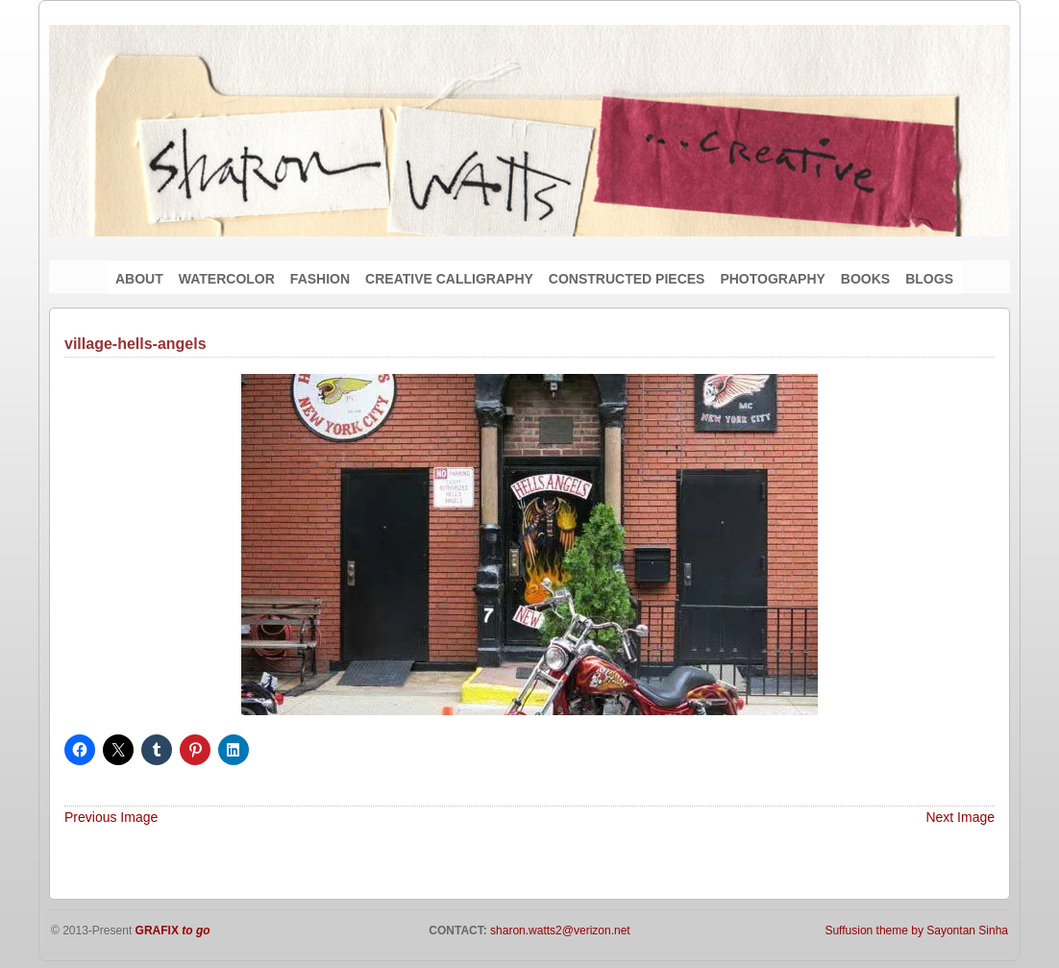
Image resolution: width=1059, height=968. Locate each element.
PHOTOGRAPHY (772, 278)
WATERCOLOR (227, 278)
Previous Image (111, 817)
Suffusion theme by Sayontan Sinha (916, 930)
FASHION (320, 278)
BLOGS (929, 278)
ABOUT (139, 278)
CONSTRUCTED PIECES (627, 278)
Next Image (960, 817)
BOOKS (865, 278)
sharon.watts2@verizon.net (558, 930)
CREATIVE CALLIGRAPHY (449, 278)
